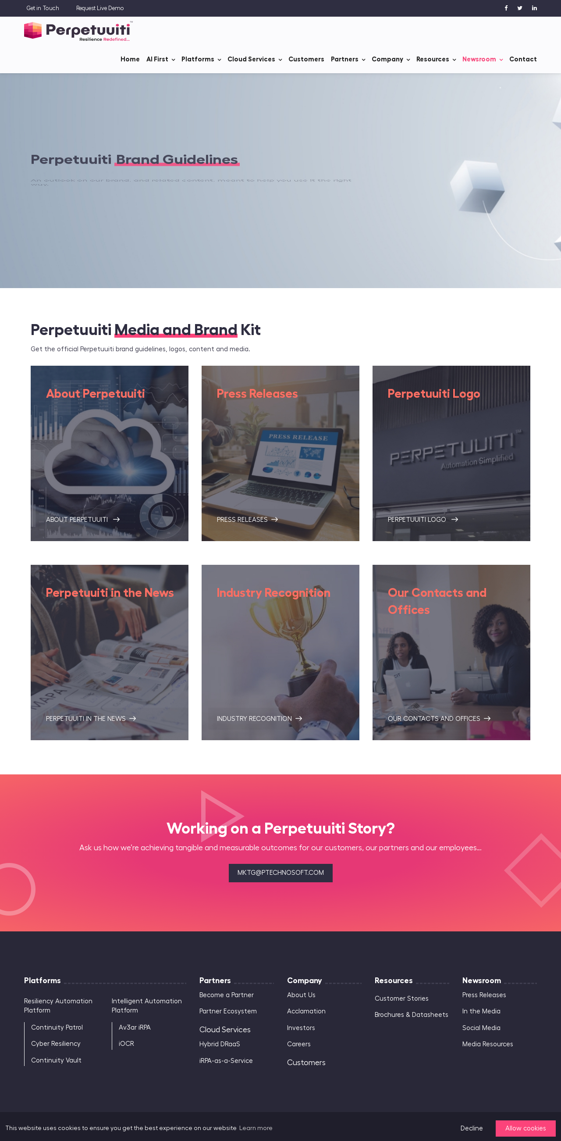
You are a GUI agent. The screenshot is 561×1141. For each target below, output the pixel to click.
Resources (432, 59)
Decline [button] (472, 1128)
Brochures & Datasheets (411, 1015)
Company (387, 59)
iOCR (126, 1044)
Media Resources (487, 1044)
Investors (301, 1028)
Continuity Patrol (57, 1027)
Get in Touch (42, 8)
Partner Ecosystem (228, 1011)
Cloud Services (251, 59)
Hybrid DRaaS (219, 1044)
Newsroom (479, 59)
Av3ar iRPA (135, 1027)
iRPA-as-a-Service (226, 1061)
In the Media (481, 1011)
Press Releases (484, 995)
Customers (306, 59)
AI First (157, 59)
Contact (523, 59)
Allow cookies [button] (525, 1128)
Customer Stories (402, 998)
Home (130, 59)
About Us (301, 995)
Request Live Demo (100, 8)
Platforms (197, 59)
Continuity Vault (56, 1060)
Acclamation (306, 1011)
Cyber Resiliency (56, 1044)
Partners (345, 59)
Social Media (481, 1028)
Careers (299, 1044)
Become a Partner (226, 995)
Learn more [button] (256, 1128)
